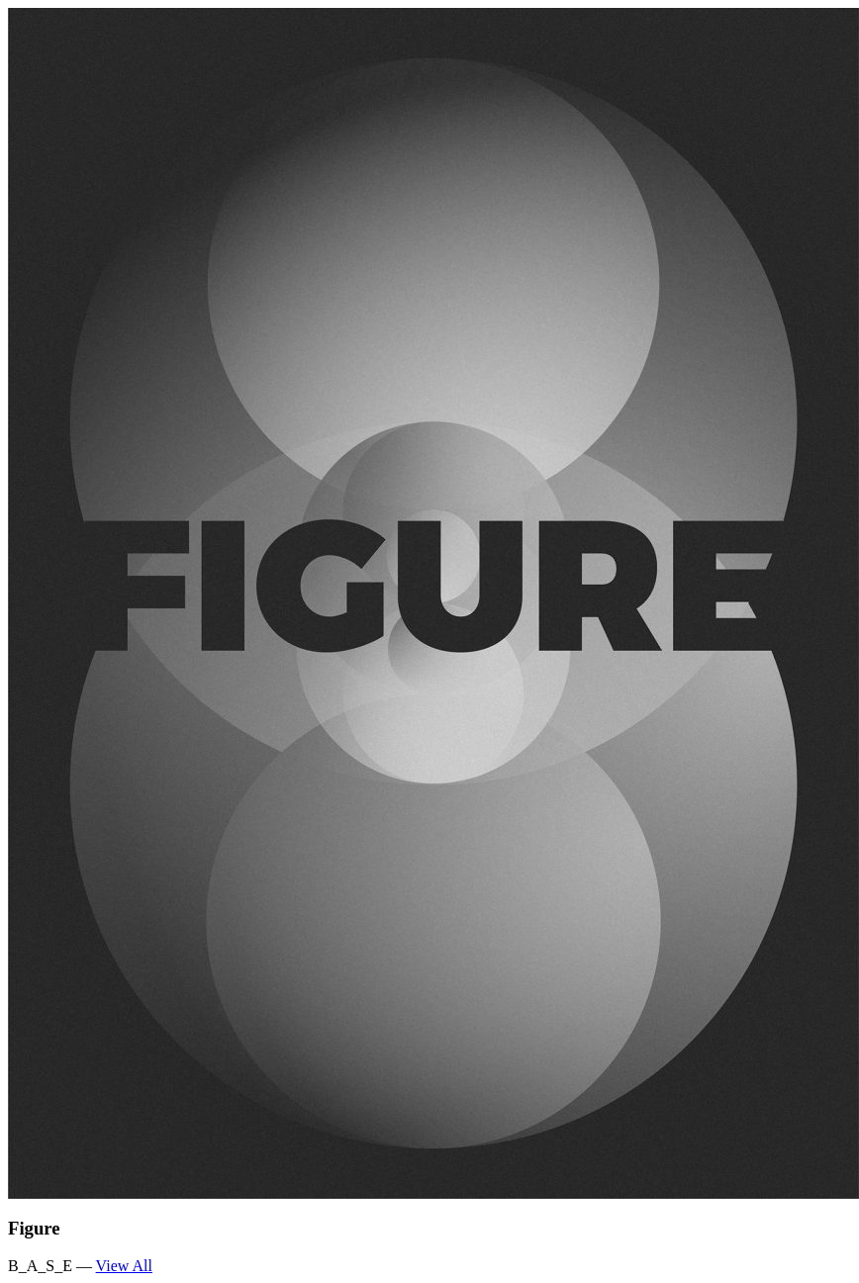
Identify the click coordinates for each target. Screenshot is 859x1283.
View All (124, 1265)
